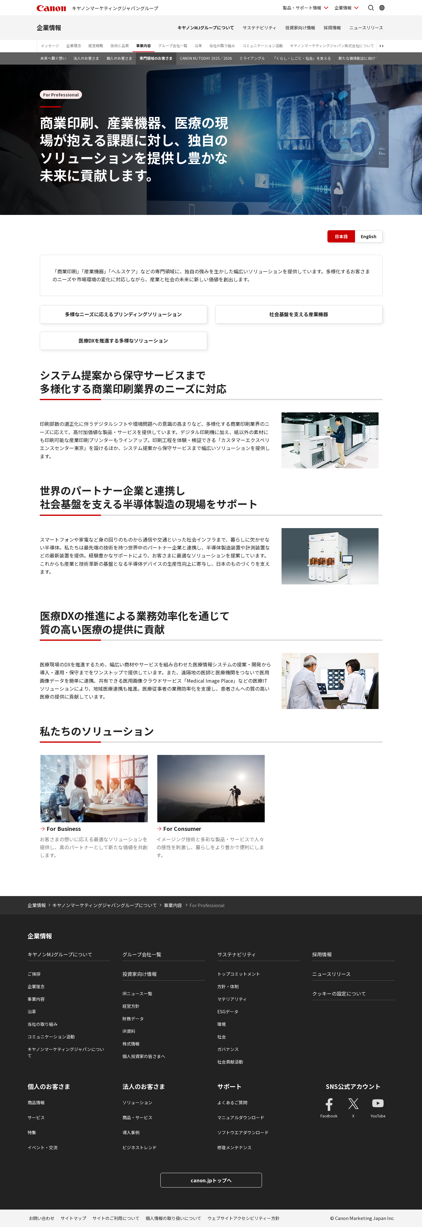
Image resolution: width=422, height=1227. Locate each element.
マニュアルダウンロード (240, 1117)
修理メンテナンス (234, 1147)
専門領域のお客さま (156, 58)
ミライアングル (252, 58)
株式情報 (131, 1044)
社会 (221, 1037)
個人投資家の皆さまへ (143, 1056)
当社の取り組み (222, 45)
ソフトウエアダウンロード (243, 1132)
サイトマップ (73, 1218)
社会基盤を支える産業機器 (298, 314)
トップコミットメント (238, 974)
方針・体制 (228, 986)
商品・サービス (137, 1117)
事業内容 (143, 45)
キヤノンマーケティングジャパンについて (66, 1052)
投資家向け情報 (300, 27)
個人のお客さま (119, 58)
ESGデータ (227, 1011)
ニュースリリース (366, 27)
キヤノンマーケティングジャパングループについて (104, 905)
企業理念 (73, 45)
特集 (32, 1132)
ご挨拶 (34, 974)
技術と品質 (119, 45)
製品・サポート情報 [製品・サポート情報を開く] (302, 8)
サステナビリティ (260, 27)
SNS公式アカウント (353, 1086)
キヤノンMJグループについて (205, 27)
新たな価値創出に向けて (358, 58)
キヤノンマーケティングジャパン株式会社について (332, 45)
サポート (229, 1086)
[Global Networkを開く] (382, 7)
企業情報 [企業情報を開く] (343, 8)
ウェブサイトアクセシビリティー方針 (243, 1218)
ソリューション (137, 1102)
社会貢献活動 (230, 1062)
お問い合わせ (41, 1218)
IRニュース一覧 (137, 993)
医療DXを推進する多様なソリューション (123, 340)
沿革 (198, 45)
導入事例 (131, 1132)
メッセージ (50, 45)
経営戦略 (95, 45)
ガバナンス (228, 1049)
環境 (221, 1024)
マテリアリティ (232, 999)
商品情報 (36, 1102)
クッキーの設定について (339, 993)
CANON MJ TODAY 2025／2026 (206, 58)
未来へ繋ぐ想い (53, 58)
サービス (36, 1117)
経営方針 (131, 1006)
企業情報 (49, 27)
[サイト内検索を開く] (371, 7)
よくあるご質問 (232, 1102)
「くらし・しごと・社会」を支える (301, 58)
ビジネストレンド (139, 1147)
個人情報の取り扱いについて (173, 1218)
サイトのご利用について (116, 1218)
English (368, 236)
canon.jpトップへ (211, 1180)
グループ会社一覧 (172, 45)
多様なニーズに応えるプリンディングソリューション (123, 314)
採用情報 (332, 27)
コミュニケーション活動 (262, 45)
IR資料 (128, 1031)
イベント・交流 (43, 1147)
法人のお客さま (86, 58)
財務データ (133, 1018)
